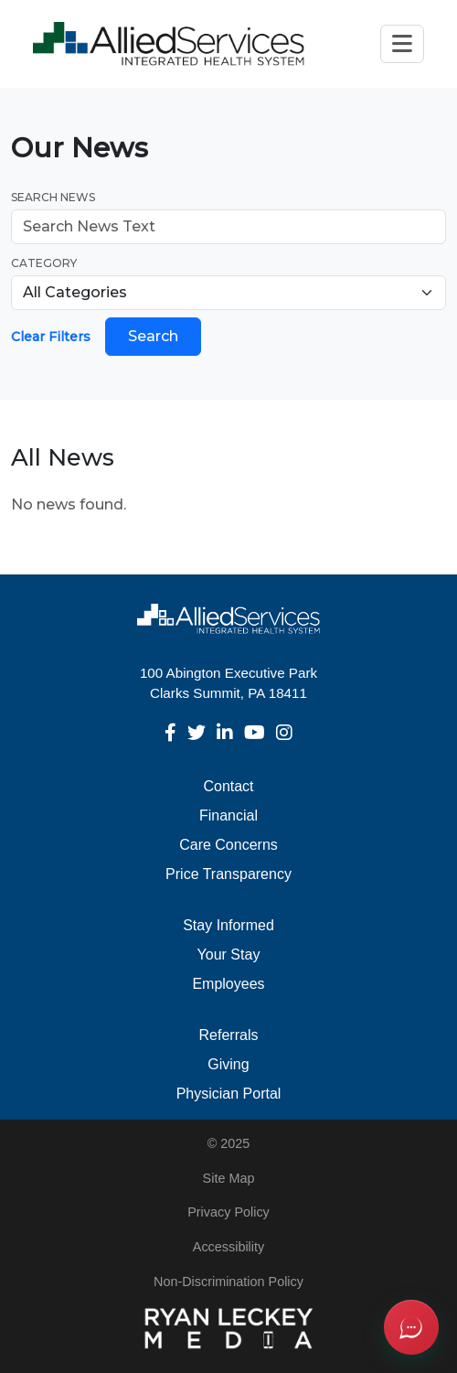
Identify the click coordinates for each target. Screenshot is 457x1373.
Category (44, 263)
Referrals (229, 1035)
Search (153, 336)
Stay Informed (228, 925)
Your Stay (228, 954)
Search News (53, 197)
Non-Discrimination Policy (228, 1281)
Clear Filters (50, 336)
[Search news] (228, 226)
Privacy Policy (228, 1212)
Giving (228, 1064)
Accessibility (228, 1246)
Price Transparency (228, 874)
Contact (228, 786)
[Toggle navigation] (402, 43)
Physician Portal (229, 1093)
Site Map (229, 1178)
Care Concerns (228, 845)
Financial (228, 815)
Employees (228, 984)
